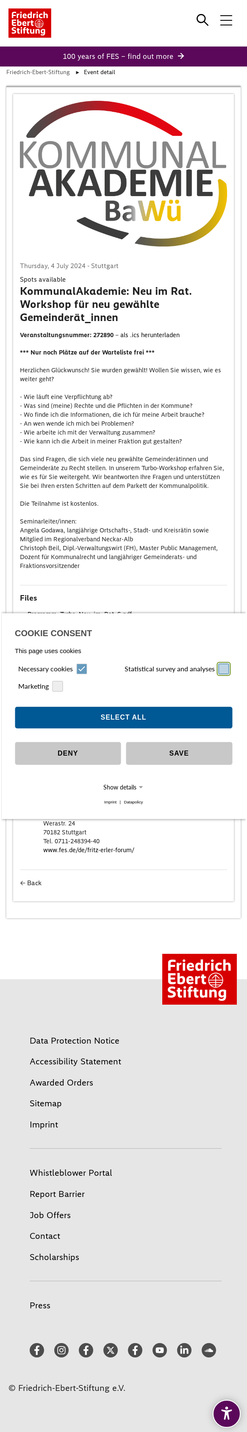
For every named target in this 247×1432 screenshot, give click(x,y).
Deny (68, 753)
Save (179, 753)
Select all (123, 717)
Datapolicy (133, 802)
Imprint (110, 802)
